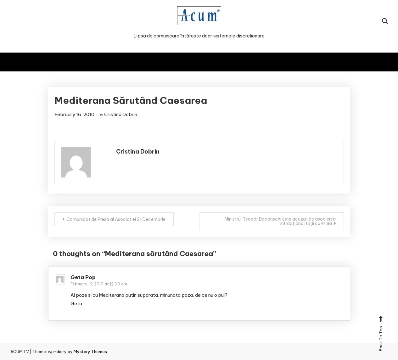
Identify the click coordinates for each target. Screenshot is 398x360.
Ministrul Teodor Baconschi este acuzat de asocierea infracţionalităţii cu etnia (280, 221)
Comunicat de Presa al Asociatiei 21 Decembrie (115, 219)
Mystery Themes (90, 351)
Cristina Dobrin (120, 114)
